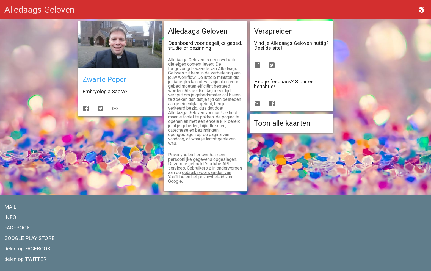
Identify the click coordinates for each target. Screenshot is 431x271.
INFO (10, 217)
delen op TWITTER (25, 259)
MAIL (10, 207)
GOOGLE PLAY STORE (29, 238)
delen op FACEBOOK (27, 249)
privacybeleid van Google (200, 179)
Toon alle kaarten (282, 123)
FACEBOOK (17, 228)
